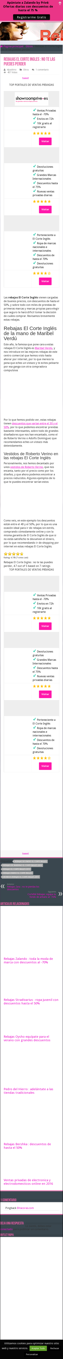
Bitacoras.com (25, 1208)
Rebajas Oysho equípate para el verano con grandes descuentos (27, 1038)
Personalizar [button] (32, 1354)
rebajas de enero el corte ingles (31, 861)
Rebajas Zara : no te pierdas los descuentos (24, 887)
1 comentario (42, 69)
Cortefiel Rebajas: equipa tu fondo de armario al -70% (39, 894)
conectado (6, 1229)
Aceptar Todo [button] (38, 1348)
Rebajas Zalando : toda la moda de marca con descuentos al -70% (28, 960)
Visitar (45, 141)
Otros (29, 46)
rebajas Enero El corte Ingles (17, 873)
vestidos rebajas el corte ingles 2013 (21, 877)
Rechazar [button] (54, 1348)
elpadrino (11, 69)
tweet (25, 78)
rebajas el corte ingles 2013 (16, 869)
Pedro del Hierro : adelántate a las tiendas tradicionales (28, 1090)
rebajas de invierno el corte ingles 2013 (22, 865)
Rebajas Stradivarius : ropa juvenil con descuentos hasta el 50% (31, 1001)
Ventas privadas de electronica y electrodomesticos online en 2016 (28, 1181)
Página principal (11, 46)
